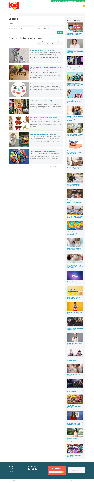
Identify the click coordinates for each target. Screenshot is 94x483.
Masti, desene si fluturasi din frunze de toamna (43, 117)
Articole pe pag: (55, 41)
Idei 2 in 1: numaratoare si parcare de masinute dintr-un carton (45, 68)
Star (64, 6)
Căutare (14, 14)
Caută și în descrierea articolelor (17, 28)
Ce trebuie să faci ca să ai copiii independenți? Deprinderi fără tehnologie (74, 201)
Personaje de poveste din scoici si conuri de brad (44, 134)
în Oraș (57, 6)
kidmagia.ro (75, 470)
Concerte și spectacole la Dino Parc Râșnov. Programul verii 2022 (75, 101)
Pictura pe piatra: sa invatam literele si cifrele (43, 151)
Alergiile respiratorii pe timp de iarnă (75, 375)
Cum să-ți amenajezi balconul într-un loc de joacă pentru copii (75, 135)
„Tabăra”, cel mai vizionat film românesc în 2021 (75, 329)
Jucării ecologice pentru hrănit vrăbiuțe (41, 100)
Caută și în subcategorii (43, 28)
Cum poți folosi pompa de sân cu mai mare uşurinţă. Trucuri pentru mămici (75, 266)
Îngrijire (79, 6)
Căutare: (11, 23)
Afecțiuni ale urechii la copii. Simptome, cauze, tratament (74, 313)
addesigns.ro (76, 480)
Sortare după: (40, 41)
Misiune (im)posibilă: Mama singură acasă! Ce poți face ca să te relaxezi (75, 169)
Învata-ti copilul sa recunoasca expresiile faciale (44, 84)
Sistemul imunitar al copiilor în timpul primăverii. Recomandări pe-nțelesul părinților (75, 118)
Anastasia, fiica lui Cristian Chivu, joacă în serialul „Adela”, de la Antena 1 (74, 440)
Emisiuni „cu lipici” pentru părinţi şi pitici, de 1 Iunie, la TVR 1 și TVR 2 (74, 68)
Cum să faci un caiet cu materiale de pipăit (73, 359)
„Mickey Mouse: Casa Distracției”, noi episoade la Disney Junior (74, 233)
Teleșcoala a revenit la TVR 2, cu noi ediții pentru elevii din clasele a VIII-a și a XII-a (75, 423)
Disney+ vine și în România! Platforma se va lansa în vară (74, 282)
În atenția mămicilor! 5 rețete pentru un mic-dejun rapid (75, 217)
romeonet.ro (82, 480)
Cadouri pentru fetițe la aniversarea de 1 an (73, 298)
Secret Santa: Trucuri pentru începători (74, 344)
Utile (71, 6)
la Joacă (49, 6)
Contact (11, 471)
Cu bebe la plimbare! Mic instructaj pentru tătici (73, 185)
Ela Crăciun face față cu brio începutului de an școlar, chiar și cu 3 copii (75, 51)
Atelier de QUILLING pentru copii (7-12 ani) (42, 50)
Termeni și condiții (13, 470)
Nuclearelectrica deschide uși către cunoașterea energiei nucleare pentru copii (75, 34)
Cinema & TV (39, 6)
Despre (11, 468)
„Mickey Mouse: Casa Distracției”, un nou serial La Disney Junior (74, 406)
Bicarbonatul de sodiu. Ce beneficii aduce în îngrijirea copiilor (74, 250)
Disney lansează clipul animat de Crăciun (75, 456)
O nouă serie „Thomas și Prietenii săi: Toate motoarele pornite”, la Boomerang (75, 84)
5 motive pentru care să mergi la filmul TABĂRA (75, 390)
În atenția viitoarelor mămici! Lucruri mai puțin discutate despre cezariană (74, 152)
